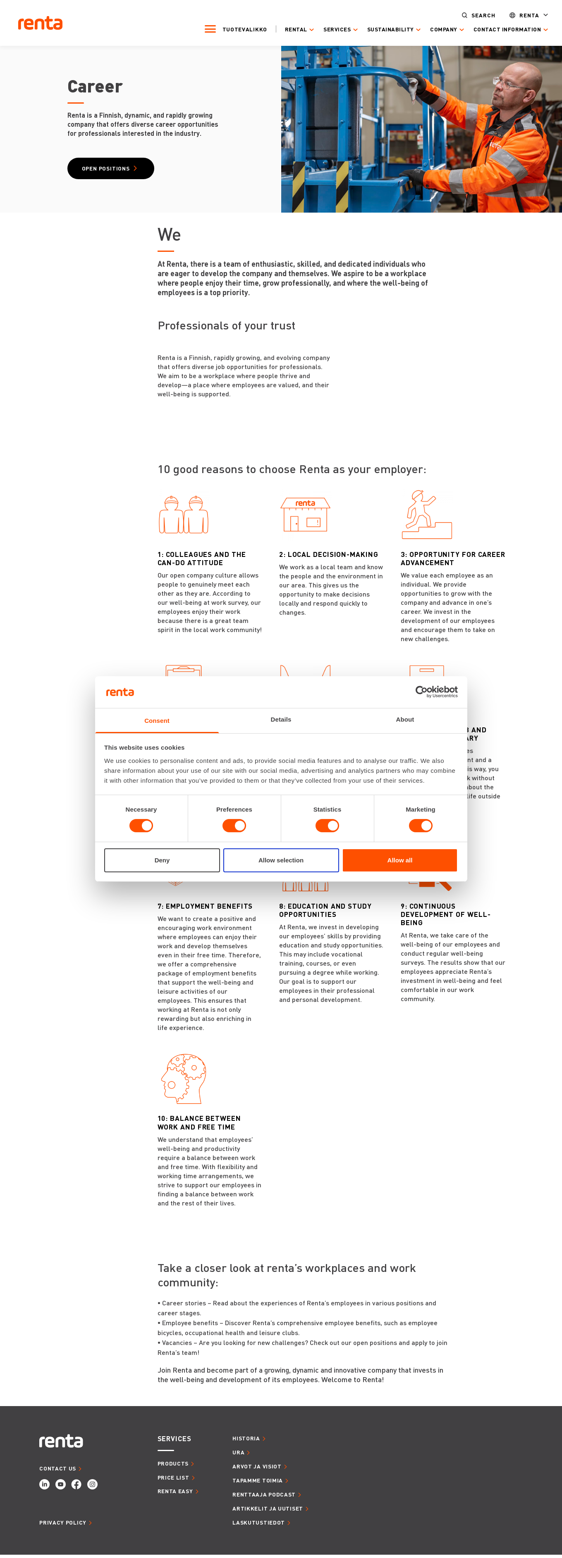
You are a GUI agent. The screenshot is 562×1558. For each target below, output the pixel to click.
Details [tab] (281, 719)
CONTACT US (57, 1471)
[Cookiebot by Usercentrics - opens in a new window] (421, 692)
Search (472, 14)
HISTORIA (246, 1441)
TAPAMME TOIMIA (257, 1483)
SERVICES (174, 1441)
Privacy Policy (62, 1525)
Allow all (400, 860)
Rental (285, 29)
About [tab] (405, 719)
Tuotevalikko (233, 28)
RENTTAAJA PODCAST (264, 1497)
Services (326, 29)
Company (432, 29)
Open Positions (111, 170)
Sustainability (379, 29)
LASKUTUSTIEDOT (258, 1525)
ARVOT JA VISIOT (257, 1469)
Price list (173, 1480)
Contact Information (496, 29)
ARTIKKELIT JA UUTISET (267, 1511)
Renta (518, 14)
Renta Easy (175, 1494)
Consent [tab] (157, 720)
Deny (162, 860)
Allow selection (281, 860)
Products (173, 1466)
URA (238, 1455)
